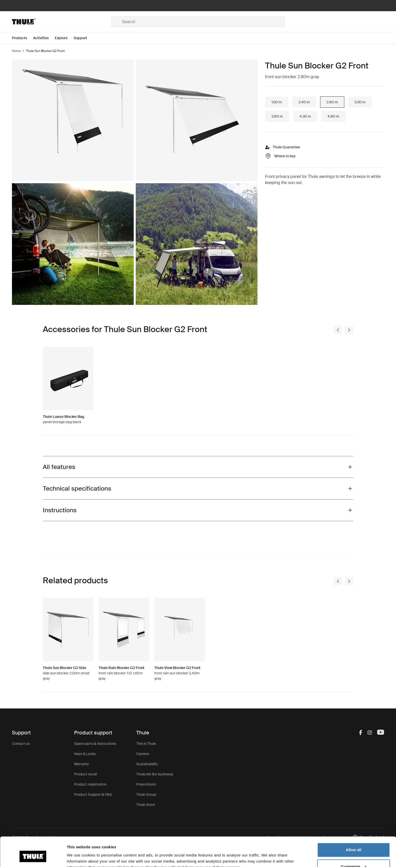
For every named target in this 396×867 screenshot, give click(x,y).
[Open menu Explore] (64, 38)
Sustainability (147, 764)
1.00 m (276, 102)
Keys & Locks (85, 753)
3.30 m (360, 102)
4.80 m (333, 116)
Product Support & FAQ (93, 794)
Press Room (146, 784)
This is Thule (146, 743)
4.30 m (305, 116)
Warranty (81, 764)
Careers (142, 753)
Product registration (90, 784)
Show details (78, 857)
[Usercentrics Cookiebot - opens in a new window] (33, 857)
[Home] (62, 22)
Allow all (353, 825)
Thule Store (145, 804)
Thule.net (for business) (154, 774)
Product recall (85, 774)
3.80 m (277, 116)
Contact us (21, 743)
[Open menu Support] (83, 38)
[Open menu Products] (22, 38)
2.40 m (304, 102)
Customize (353, 842)
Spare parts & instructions (95, 743)
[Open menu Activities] (44, 38)
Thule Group (146, 794)
